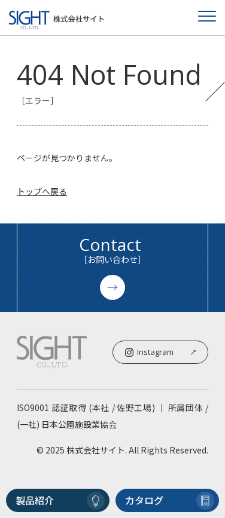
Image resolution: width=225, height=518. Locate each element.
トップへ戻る (42, 191)
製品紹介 (60, 501)
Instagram (160, 352)
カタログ (169, 501)
